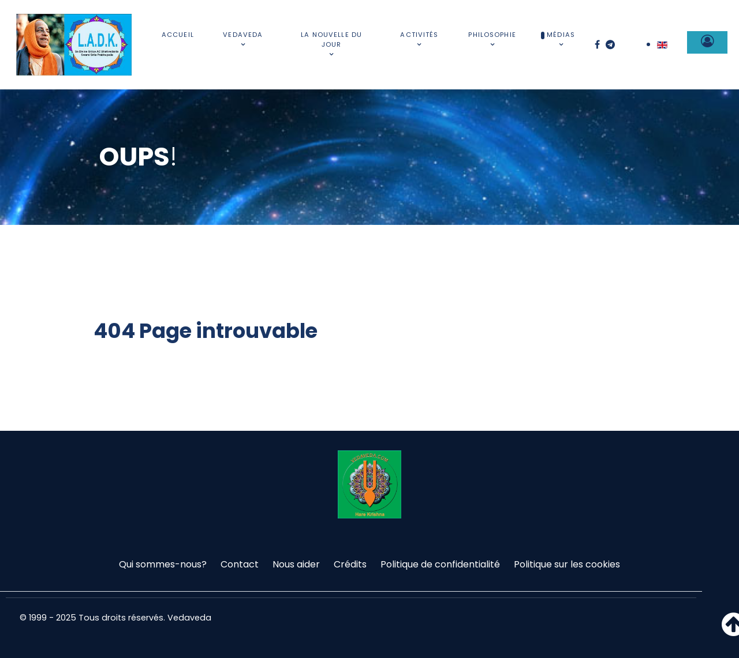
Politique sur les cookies (567, 564)
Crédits (350, 564)
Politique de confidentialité (440, 564)
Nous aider (296, 564)
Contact (240, 564)
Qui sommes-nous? (163, 564)
